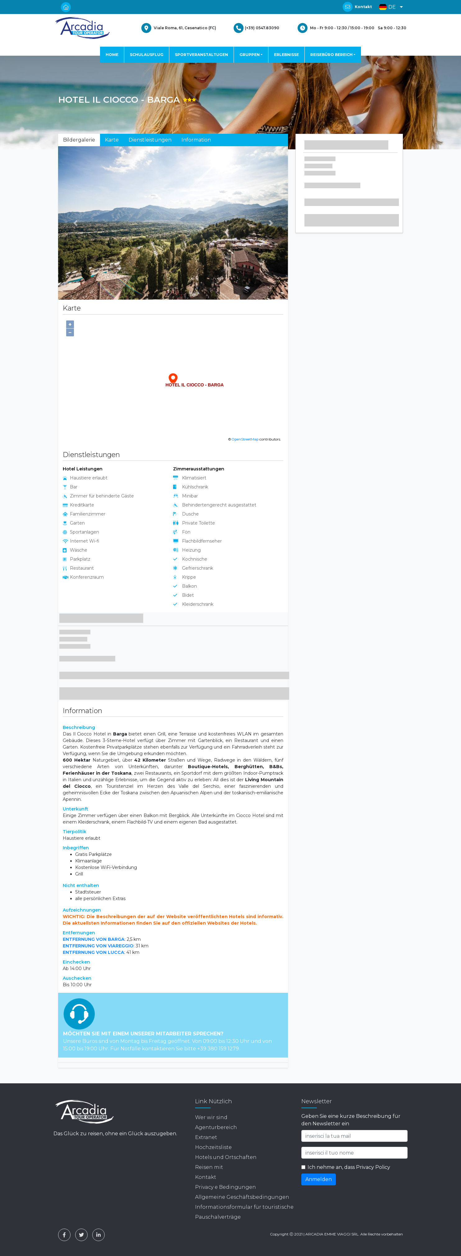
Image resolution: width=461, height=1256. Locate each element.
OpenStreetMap (245, 439)
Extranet (206, 1137)
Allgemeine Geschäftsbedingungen (242, 1197)
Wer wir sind (211, 1117)
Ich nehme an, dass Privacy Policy (349, 1167)
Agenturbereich (216, 1127)
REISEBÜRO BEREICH (331, 54)
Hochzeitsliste (213, 1147)
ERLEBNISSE (286, 54)
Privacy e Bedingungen (225, 1187)
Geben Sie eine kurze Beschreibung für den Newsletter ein (350, 1120)
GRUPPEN (250, 54)
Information (196, 140)
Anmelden (318, 1179)
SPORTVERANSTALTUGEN (201, 54)
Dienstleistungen (150, 140)
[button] (389, 7)
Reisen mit (209, 1167)
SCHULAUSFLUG (146, 54)
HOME (112, 54)
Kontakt (363, 6)
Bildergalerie (79, 140)
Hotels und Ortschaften (226, 1157)
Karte (112, 140)
